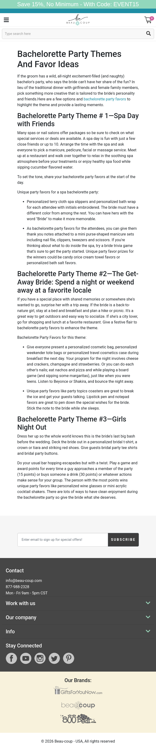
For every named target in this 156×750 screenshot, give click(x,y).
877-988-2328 (17, 587)
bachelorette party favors (105, 99)
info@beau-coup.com (24, 580)
